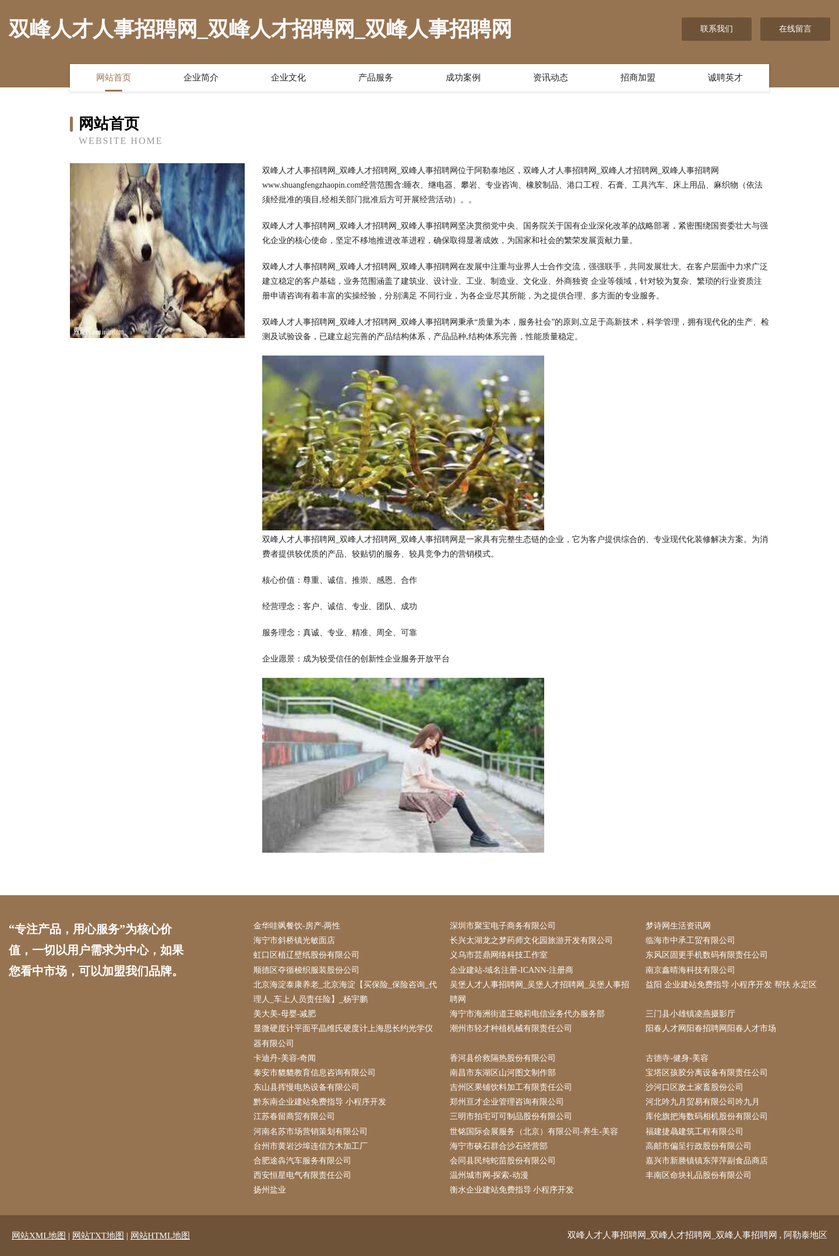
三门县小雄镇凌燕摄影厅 (690, 1013)
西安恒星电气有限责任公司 (302, 1175)
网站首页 (113, 77)
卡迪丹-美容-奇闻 (284, 1058)
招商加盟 (638, 77)
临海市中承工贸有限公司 (690, 940)
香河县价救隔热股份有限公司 (503, 1058)
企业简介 (201, 77)
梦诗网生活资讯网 (678, 925)
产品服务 (375, 77)
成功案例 (463, 77)
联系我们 (716, 28)
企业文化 (288, 77)
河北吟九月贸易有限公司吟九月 (703, 1101)
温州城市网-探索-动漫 (489, 1175)
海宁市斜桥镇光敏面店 (294, 940)
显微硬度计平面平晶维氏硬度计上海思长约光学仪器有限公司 (343, 1035)
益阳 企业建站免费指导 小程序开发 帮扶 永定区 (731, 984)
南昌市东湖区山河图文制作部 (503, 1072)
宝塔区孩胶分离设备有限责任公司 (707, 1072)
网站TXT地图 (98, 1235)
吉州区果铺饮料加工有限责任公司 (511, 1087)
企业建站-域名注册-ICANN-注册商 (511, 970)
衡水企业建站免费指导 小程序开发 (512, 1189)
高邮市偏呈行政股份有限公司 (699, 1146)
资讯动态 (550, 77)
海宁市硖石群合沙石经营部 (499, 1146)
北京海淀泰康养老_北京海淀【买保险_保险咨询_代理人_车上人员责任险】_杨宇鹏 (345, 992)
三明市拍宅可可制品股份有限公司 (511, 1116)
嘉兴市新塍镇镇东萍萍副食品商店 (707, 1160)
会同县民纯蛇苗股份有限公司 (503, 1160)
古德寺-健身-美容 (677, 1058)
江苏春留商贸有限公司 (294, 1116)
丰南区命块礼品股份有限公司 (699, 1175)
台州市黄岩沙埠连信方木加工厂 (310, 1146)
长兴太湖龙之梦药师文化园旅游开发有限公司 (531, 940)
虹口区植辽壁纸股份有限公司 (306, 955)
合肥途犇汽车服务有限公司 (302, 1160)
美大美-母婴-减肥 (284, 1013)
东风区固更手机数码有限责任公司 (707, 955)
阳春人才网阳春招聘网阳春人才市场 (711, 1028)
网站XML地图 (39, 1235)
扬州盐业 (269, 1189)
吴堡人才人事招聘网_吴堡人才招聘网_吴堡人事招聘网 (539, 992)
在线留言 (795, 28)
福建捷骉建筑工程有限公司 (694, 1131)
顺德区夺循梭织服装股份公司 (306, 970)
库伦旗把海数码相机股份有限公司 (707, 1116)
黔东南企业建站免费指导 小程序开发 (319, 1101)
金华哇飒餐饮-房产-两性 (296, 925)
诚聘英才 (725, 77)
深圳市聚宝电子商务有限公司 (503, 925)
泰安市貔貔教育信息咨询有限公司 (314, 1072)
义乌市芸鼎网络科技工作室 (499, 955)
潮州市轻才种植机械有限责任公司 (511, 1028)
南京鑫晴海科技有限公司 (690, 970)
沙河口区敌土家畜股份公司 (694, 1087)
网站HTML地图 (161, 1235)
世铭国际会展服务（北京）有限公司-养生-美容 (534, 1131)
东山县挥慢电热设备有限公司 (306, 1087)
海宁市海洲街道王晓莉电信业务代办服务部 (527, 1013)
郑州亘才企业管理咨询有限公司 (507, 1101)
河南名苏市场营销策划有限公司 (310, 1131)
